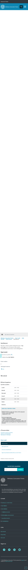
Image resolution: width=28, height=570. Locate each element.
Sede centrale (9, 339)
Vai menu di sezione (9, 334)
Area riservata (3, 531)
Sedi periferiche (5, 446)
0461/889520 (4, 509)
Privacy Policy (3, 534)
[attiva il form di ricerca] (21, 6)
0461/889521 (4, 505)
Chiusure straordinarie (6, 449)
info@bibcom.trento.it (6, 512)
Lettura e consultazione (5, 433)
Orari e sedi (17, 338)
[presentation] (5, 469)
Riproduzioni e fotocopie (6, 435)
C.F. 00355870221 (5, 521)
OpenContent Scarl (9, 561)
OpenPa (22, 560)
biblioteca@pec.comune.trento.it (8, 515)
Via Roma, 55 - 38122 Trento (7, 502)
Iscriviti (20, 469)
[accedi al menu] (25, 7)
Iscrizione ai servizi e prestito (7, 432)
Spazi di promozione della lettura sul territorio (11, 452)
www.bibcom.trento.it (6, 518)
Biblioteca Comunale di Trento (11, 6)
